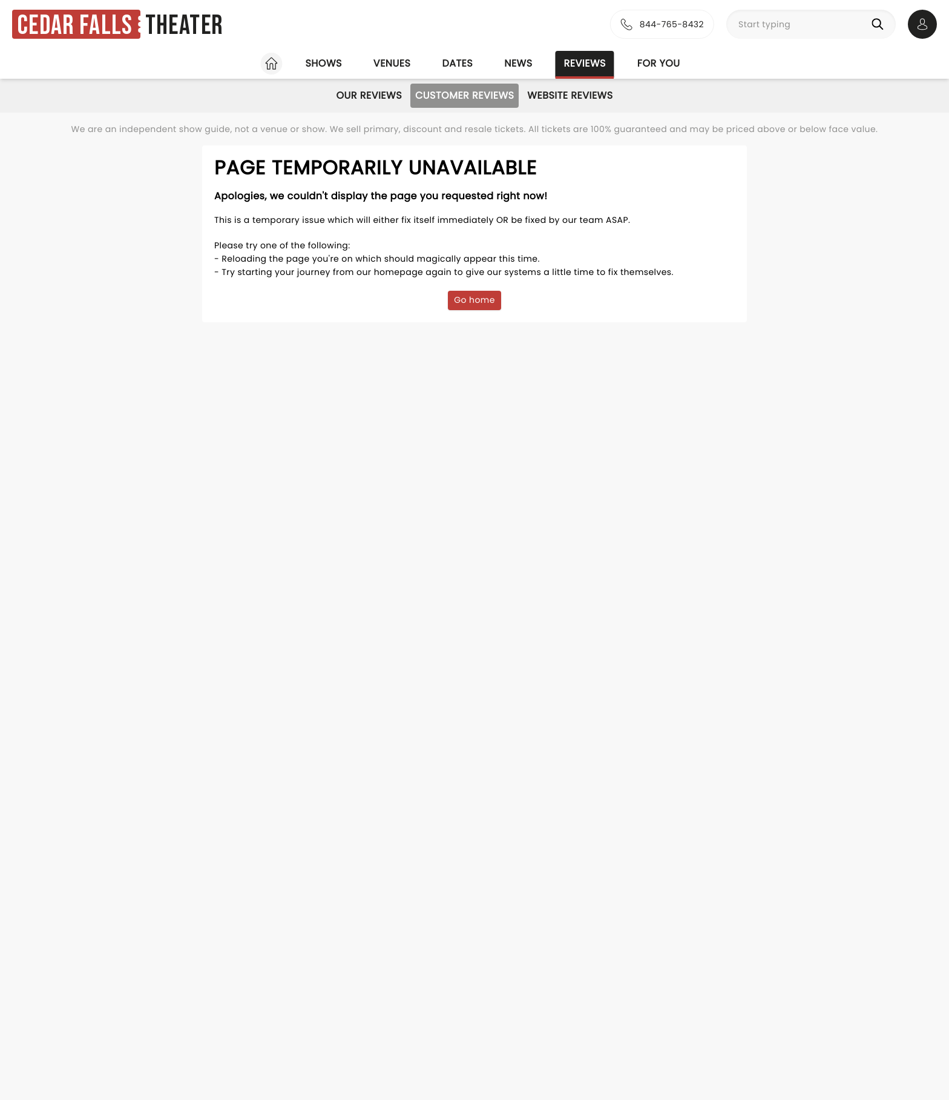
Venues (392, 63)
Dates (457, 63)
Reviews (585, 63)
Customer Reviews (464, 95)
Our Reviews (369, 95)
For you (658, 63)
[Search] (880, 24)
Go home (474, 300)
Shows (323, 63)
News (518, 63)
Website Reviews (569, 95)
